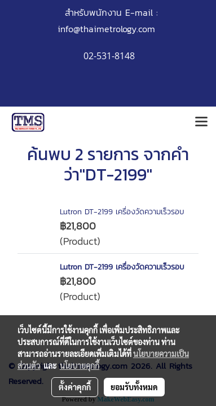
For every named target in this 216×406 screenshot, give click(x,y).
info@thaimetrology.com (106, 29)
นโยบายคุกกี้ (79, 365)
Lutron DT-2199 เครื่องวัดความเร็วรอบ (122, 212)
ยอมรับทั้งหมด (134, 387)
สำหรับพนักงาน (93, 12)
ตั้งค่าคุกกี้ (75, 387)
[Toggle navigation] (201, 122)
